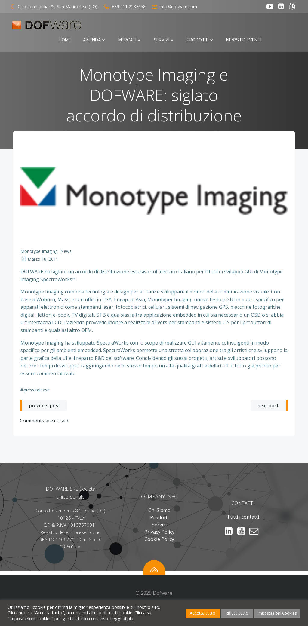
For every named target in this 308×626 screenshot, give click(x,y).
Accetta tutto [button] (202, 613)
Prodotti (237, 26)
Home (102, 26)
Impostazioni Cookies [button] (277, 613)
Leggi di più (121, 618)
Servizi (201, 26)
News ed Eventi (280, 26)
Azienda (131, 26)
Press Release (37, 393)
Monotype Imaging (39, 254)
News (66, 254)
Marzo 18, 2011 (40, 262)
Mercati (167, 26)
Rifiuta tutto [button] (236, 613)
